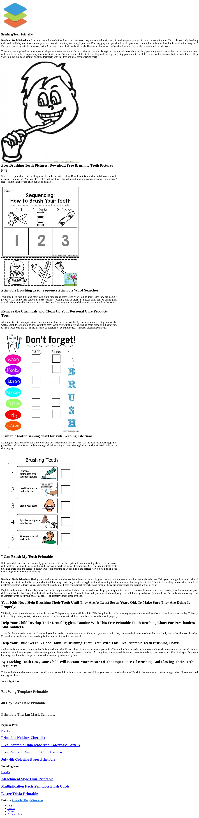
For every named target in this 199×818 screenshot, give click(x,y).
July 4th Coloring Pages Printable (28, 759)
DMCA (11, 808)
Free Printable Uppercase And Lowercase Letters (40, 745)
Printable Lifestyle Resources (27, 800)
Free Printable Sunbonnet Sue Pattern (31, 752)
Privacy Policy (14, 814)
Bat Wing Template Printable (24, 692)
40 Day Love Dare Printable (23, 703)
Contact (11, 811)
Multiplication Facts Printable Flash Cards (35, 786)
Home (10, 805)
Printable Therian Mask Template (28, 714)
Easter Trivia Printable (19, 794)
